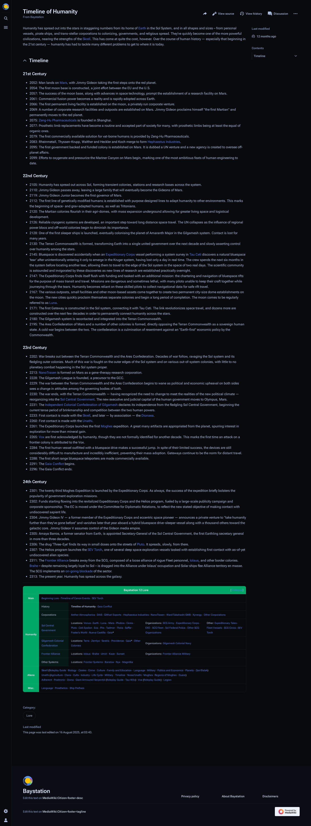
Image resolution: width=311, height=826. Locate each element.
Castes (82, 670)
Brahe (34, 566)
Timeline (120, 675)
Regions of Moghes (166, 675)
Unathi (87, 421)
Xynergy (197, 614)
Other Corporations (215, 614)
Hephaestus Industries (164, 142)
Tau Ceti (195, 254)
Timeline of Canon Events (75, 598)
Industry (85, 675)
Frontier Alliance (57, 560)
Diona (70, 679)
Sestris (105, 640)
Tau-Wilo (130, 679)
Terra (86, 640)
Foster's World (79, 632)
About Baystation (233, 796)
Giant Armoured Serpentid (90, 679)
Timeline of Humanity (83, 606)
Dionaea (147, 415)
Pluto (140, 544)
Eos (96, 627)
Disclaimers (270, 796)
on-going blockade (79, 571)
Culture (101, 670)
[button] (272, 56)
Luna (53, 303)
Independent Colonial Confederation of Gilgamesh (81, 405)
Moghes (107, 426)
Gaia (110, 632)
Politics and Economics (170, 670)
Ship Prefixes (77, 688)
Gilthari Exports (112, 614)
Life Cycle (97, 675)
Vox (41, 437)
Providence (117, 640)
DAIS (99, 614)
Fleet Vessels (214, 627)
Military (151, 670)
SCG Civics (230, 627)
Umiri (104, 653)
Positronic (59, 679)
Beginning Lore (50, 598)
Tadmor (110, 627)
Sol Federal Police (175, 627)
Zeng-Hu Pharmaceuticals (58, 120)
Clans (68, 675)
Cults (76, 675)
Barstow (109, 662)
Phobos (120, 623)
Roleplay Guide (57, 670)
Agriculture (56, 675)
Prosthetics (61, 688)
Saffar (128, 627)
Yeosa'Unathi (134, 675)
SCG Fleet (157, 627)
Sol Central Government (77, 399)
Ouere (182, 675)
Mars (63, 83)
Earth (142, 28)
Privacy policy (190, 796)
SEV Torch (95, 550)
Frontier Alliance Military (176, 653)
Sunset (121, 653)
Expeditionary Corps (120, 254)
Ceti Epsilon (85, 627)
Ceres (129, 623)
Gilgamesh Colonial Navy (177, 643)
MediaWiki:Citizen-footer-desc (63, 798)
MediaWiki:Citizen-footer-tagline (64, 811)
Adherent (47, 679)
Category (29, 707)
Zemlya (95, 640)
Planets (189, 670)
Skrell (86, 39)
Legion (167, 679)
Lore (29, 715)
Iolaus (194, 560)
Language (139, 670)
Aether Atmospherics (83, 614)
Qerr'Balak (202, 670)
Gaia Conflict (54, 464)
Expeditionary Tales (226, 623)
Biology (72, 670)
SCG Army (168, 623)
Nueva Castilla (97, 632)
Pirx (102, 627)
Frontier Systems (93, 662)
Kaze (112, 653)
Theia (120, 627)
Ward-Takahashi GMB (178, 614)
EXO (147, 627)
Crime (91, 670)
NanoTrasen (47, 372)
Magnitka (127, 662)
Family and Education (119, 670)
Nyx (118, 662)
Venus (87, 623)
